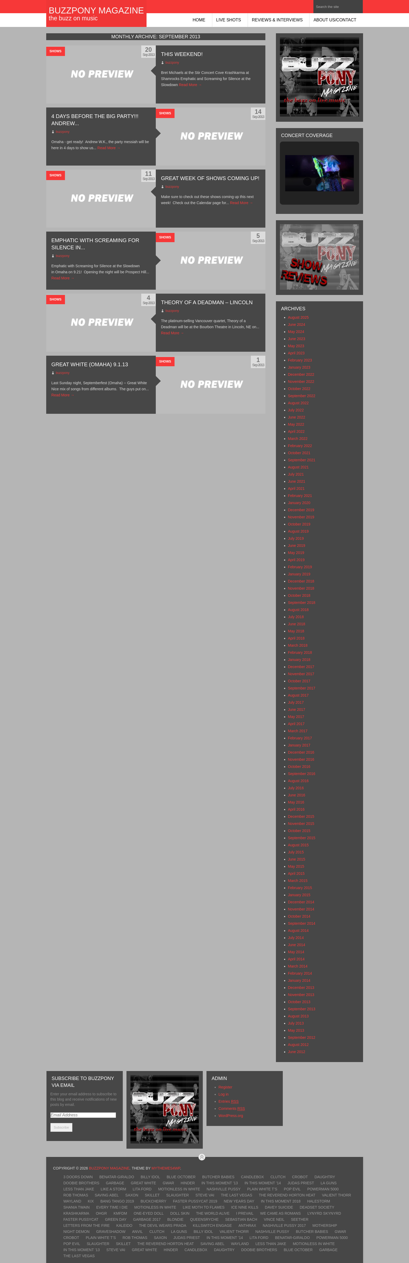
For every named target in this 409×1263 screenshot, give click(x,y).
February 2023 (300, 360)
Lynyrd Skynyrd (324, 1213)
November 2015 (301, 823)
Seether (299, 1219)
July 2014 (296, 938)
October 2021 (299, 453)
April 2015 (296, 873)
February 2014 (300, 973)
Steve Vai (204, 1195)
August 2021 (298, 467)
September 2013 (302, 1009)
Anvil (137, 1231)
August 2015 (298, 845)
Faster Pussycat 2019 (195, 1201)
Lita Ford (142, 1189)
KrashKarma (76, 1213)
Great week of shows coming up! (210, 178)
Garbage (115, 1183)
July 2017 (296, 702)
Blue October (181, 1177)
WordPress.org (231, 1116)
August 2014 (298, 930)
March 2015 (298, 881)
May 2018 (296, 631)
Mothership (324, 1225)
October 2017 (299, 681)
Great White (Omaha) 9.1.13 (89, 364)
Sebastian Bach (241, 1219)
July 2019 (296, 538)
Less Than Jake (78, 1189)
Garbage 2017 (147, 1219)
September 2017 (302, 688)
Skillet (152, 1195)
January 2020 (299, 503)
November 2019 (301, 517)
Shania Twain (76, 1207)
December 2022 (301, 374)
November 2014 (301, 909)
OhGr (101, 1213)
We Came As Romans (280, 1213)
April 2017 (296, 724)
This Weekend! (182, 54)
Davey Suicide (279, 1207)
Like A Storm (113, 1189)
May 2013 (296, 1030)
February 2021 (300, 496)
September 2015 (302, 838)
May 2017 (296, 717)
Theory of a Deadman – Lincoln (207, 302)
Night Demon (76, 1231)
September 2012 (302, 1037)
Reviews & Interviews (277, 20)
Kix (91, 1201)
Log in (224, 1094)
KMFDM (120, 1213)
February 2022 (300, 446)
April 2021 (296, 488)
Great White (143, 1183)
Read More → (190, 85)
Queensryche (204, 1219)
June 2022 (296, 417)
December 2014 (301, 902)
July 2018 (296, 617)
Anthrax (247, 1225)
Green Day (115, 1219)
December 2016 (301, 752)
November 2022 (301, 381)
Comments (232, 1108)
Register (225, 1087)
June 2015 (296, 859)
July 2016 (296, 788)
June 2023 (296, 339)
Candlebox (252, 1177)
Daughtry (324, 1177)
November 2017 (301, 674)
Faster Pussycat (80, 1219)
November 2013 (301, 995)
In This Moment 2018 (280, 1201)
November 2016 (301, 759)
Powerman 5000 (323, 1189)
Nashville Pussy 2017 (284, 1225)
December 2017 (301, 667)
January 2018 (299, 660)
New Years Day (239, 1201)
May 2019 (296, 553)
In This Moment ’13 (219, 1183)
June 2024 (296, 324)
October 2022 (299, 389)
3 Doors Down (78, 1177)
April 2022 (296, 431)
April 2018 (296, 638)
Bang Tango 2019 (117, 1201)
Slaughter (177, 1195)
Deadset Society (317, 1207)
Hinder (188, 1183)
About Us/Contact (334, 20)
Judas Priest (301, 1183)
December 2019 (301, 510)
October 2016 (299, 766)
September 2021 (302, 460)
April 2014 (296, 959)
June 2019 (296, 545)
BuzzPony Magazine (96, 10)
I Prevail (244, 1213)
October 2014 (299, 916)
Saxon (131, 1195)
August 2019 (298, 531)
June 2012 (296, 1052)
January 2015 (299, 895)
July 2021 (296, 474)
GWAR (168, 1183)
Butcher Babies (218, 1177)
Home (199, 20)
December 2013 (301, 987)
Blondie (175, 1219)
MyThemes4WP (166, 1168)
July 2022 (296, 410)
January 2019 (299, 574)
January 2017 (299, 745)
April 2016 (296, 809)
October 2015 (299, 831)
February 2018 (300, 652)
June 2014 (296, 945)
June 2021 (296, 481)
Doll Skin (180, 1213)
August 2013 (298, 1016)
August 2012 (298, 1045)
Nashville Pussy (224, 1189)
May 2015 (296, 866)
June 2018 (296, 624)
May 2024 (296, 332)
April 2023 (296, 353)
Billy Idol (150, 1177)
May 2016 (296, 802)
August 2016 (298, 781)
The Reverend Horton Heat (287, 1195)
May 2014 (296, 952)
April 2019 (296, 560)
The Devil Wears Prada (162, 1225)
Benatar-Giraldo (116, 1177)
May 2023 (296, 346)
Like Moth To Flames (203, 1207)
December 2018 (301, 581)
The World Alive (212, 1213)
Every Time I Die (112, 1207)
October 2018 (299, 595)
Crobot (300, 1177)
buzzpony (172, 62)
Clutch (277, 1177)
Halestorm (318, 1201)
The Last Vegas (236, 1195)
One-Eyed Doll (149, 1213)
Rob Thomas (75, 1195)
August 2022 (298, 403)
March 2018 (298, 645)
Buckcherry (153, 1201)
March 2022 (298, 438)
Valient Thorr (336, 1195)
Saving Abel (107, 1195)
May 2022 (296, 424)
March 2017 (298, 731)
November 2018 (301, 588)
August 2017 (298, 695)
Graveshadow (110, 1231)
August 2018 (298, 610)
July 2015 (296, 852)
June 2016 (296, 795)
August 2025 (298, 317)
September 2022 (302, 396)
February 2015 (300, 888)
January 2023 (299, 367)
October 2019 (299, 524)
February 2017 (300, 738)
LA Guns (329, 1183)
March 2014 (298, 966)
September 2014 (302, 923)
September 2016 (302, 774)
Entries (229, 1101)
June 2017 (296, 709)
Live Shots (228, 20)
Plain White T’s (262, 1189)
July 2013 (296, 1023)
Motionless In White (179, 1189)
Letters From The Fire (86, 1225)
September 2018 (302, 602)
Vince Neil (274, 1219)
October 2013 (299, 1002)
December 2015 (301, 816)
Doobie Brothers (81, 1183)
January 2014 (299, 980)
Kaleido (124, 1225)
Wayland (72, 1201)
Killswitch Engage (212, 1225)
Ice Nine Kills (244, 1207)
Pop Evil (292, 1189)
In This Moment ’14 (263, 1183)
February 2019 (300, 567)
